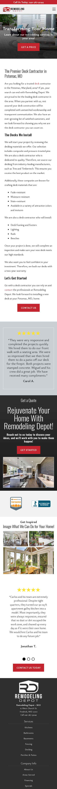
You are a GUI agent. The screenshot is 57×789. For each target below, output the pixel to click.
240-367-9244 (30, 714)
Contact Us (28, 307)
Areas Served (28, 774)
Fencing (28, 743)
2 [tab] (28, 659)
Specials (28, 785)
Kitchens (29, 727)
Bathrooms (29, 732)
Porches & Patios (28, 754)
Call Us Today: (28, 2)
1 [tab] (24, 659)
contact (8, 289)
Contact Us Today (29, 667)
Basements (28, 738)
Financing (28, 780)
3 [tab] (33, 659)
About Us (28, 769)
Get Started (28, 450)
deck (37, 83)
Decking (28, 749)
